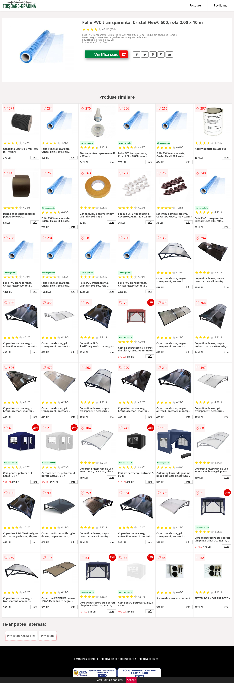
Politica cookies (148, 659)
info (35, 157)
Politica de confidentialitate (118, 659)
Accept (131, 680)
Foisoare (195, 5)
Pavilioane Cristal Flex (21, 636)
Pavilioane (220, 5)
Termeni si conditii (86, 659)
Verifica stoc (111, 54)
